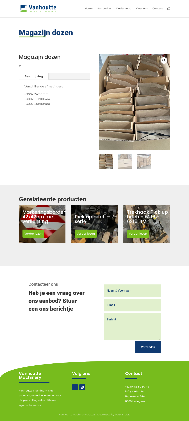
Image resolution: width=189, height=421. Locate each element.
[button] (164, 60)
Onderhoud (123, 8)
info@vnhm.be (134, 391)
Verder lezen (33, 233)
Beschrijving (33, 76)
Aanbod (102, 8)
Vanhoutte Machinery (72, 414)
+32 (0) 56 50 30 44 (137, 386)
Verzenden (148, 347)
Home (89, 8)
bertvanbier (122, 414)
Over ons (142, 8)
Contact (157, 8)
